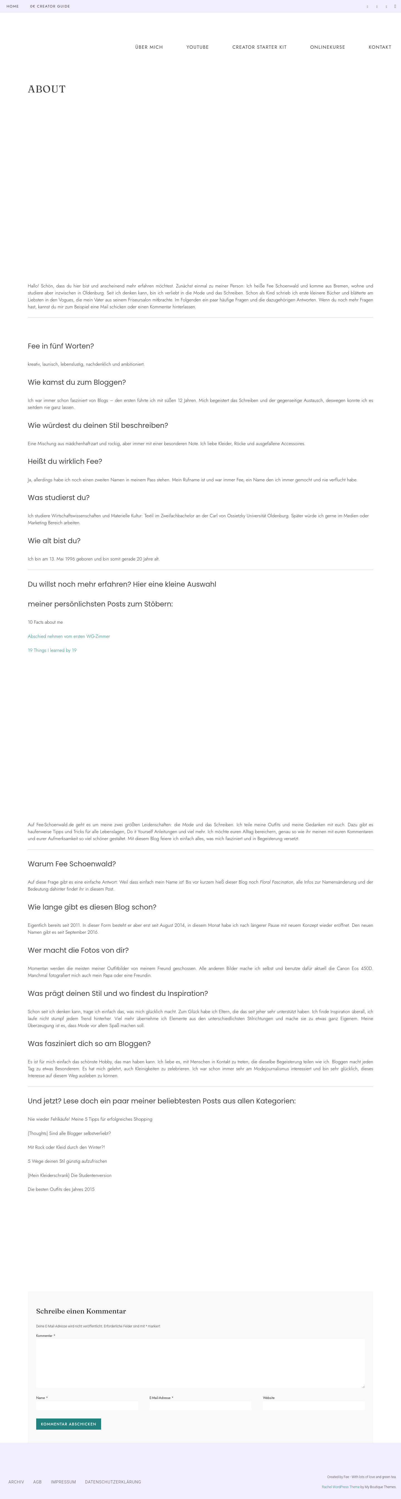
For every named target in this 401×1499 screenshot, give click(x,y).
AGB (37, 1482)
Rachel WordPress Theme (341, 1487)
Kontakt (380, 47)
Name (42, 1397)
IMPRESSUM (63, 1482)
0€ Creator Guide (50, 6)
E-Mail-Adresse (161, 1397)
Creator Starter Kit (260, 47)
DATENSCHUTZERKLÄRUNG (113, 1482)
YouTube (198, 47)
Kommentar (45, 1335)
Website (269, 1397)
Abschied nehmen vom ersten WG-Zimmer (69, 636)
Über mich (149, 47)
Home (12, 6)
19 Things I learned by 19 (52, 650)
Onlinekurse (327, 47)
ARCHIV (16, 1482)
